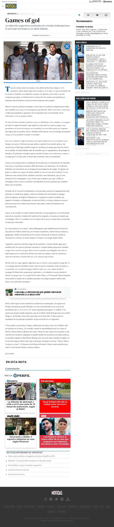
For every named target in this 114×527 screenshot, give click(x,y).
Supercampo (85, 507)
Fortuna (41, 507)
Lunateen (51, 512)
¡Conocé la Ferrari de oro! (18, 470)
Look (95, 507)
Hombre (51, 507)
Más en (17, 375)
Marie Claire (30, 507)
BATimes (62, 512)
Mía (108, 507)
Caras (19, 507)
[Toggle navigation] (3, 6)
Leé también (21, 289)
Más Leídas (81, 42)
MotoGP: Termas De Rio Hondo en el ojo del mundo (29, 460)
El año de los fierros (16, 474)
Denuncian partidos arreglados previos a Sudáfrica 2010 (31, 456)
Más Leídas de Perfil (86, 98)
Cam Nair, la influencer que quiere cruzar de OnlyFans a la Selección (38, 293)
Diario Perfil (9, 507)
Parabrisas (72, 507)
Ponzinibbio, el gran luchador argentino (25, 465)
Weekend (61, 507)
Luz (101, 507)
